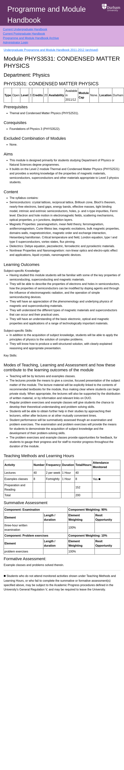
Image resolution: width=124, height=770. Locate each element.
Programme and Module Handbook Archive (31, 38)
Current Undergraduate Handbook (25, 29)
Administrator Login (15, 42)
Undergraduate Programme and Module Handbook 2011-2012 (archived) (51, 50)
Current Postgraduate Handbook (24, 33)
